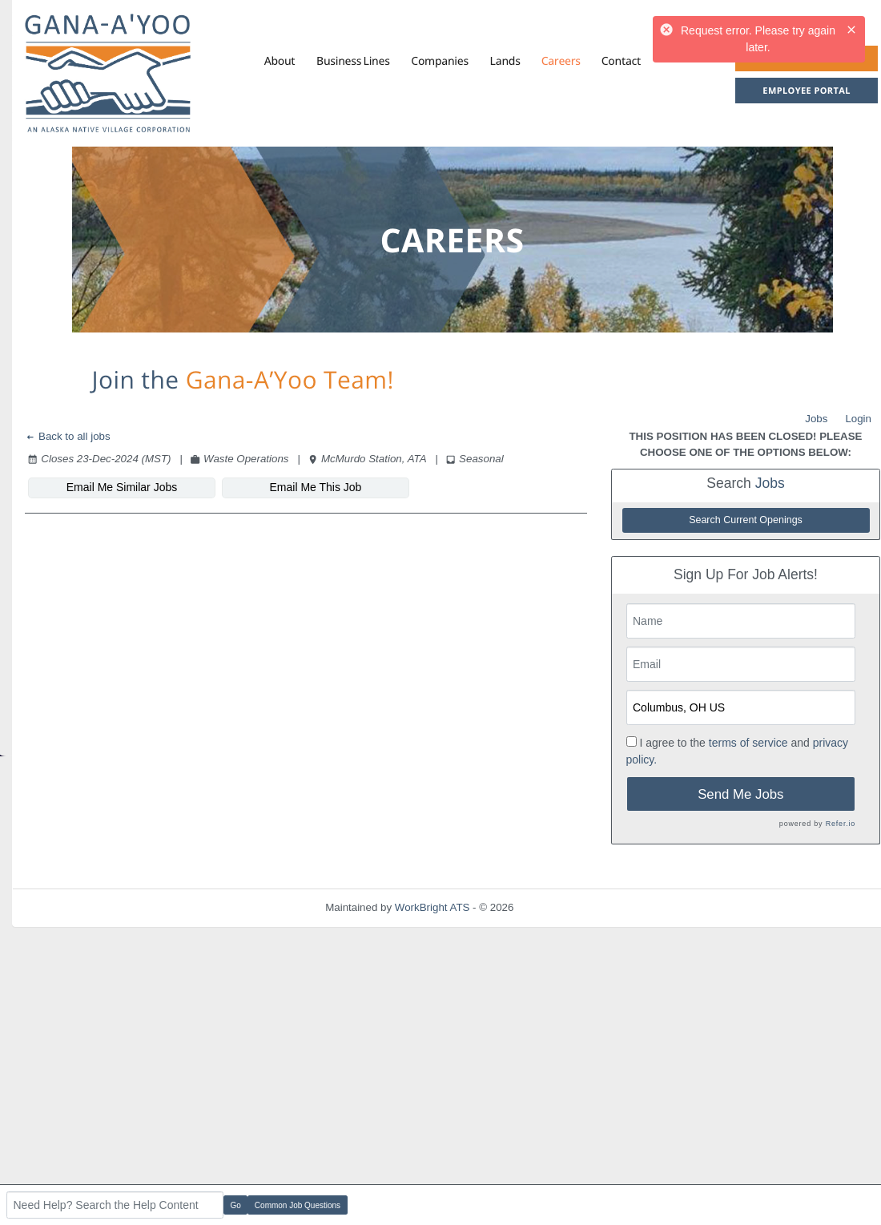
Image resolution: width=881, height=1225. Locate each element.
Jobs (816, 419)
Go (236, 1205)
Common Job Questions (297, 1205)
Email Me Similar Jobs (121, 487)
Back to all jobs (68, 436)
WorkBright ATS (432, 907)
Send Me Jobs (740, 794)
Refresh (561, 907)
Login (858, 419)
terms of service (748, 742)
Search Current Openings (746, 520)
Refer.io (840, 824)
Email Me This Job (316, 487)
